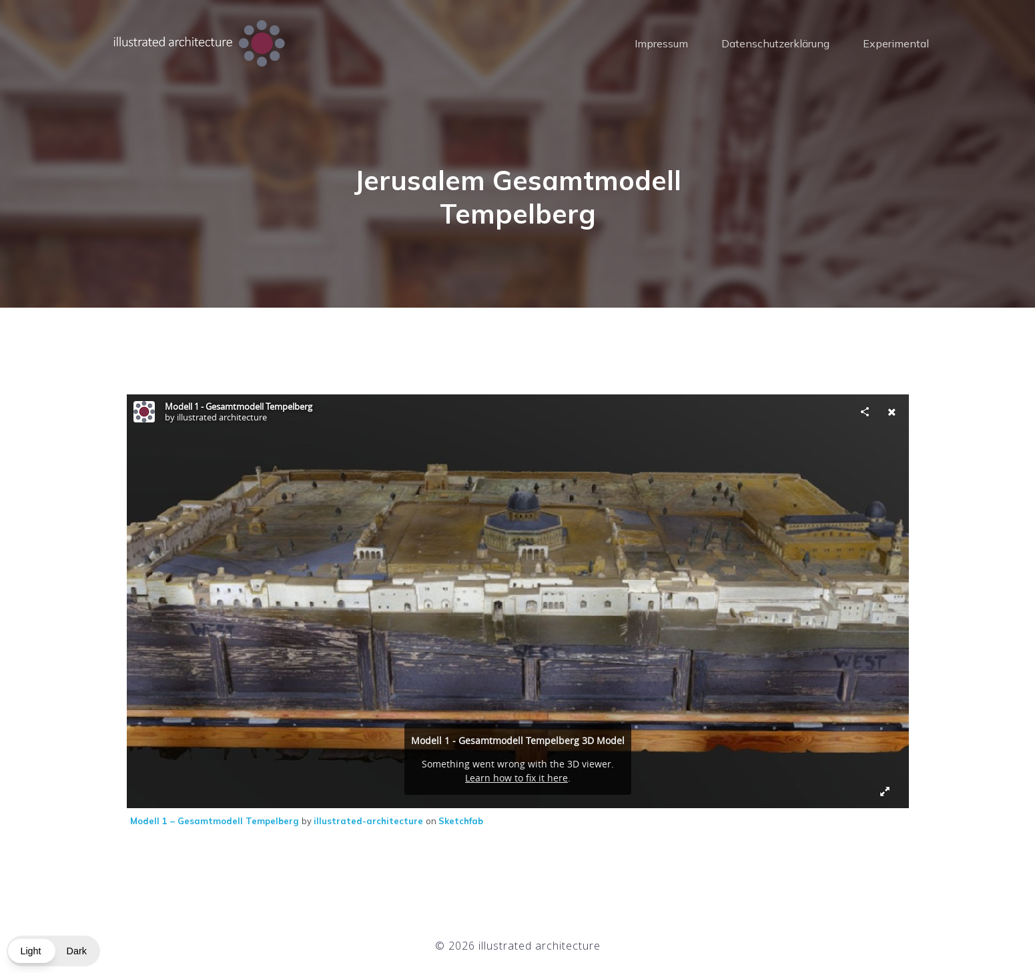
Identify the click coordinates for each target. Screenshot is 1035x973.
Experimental (896, 43)
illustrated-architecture (370, 821)
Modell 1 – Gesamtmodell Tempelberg (216, 821)
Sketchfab (460, 821)
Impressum (661, 43)
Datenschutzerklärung (775, 43)
